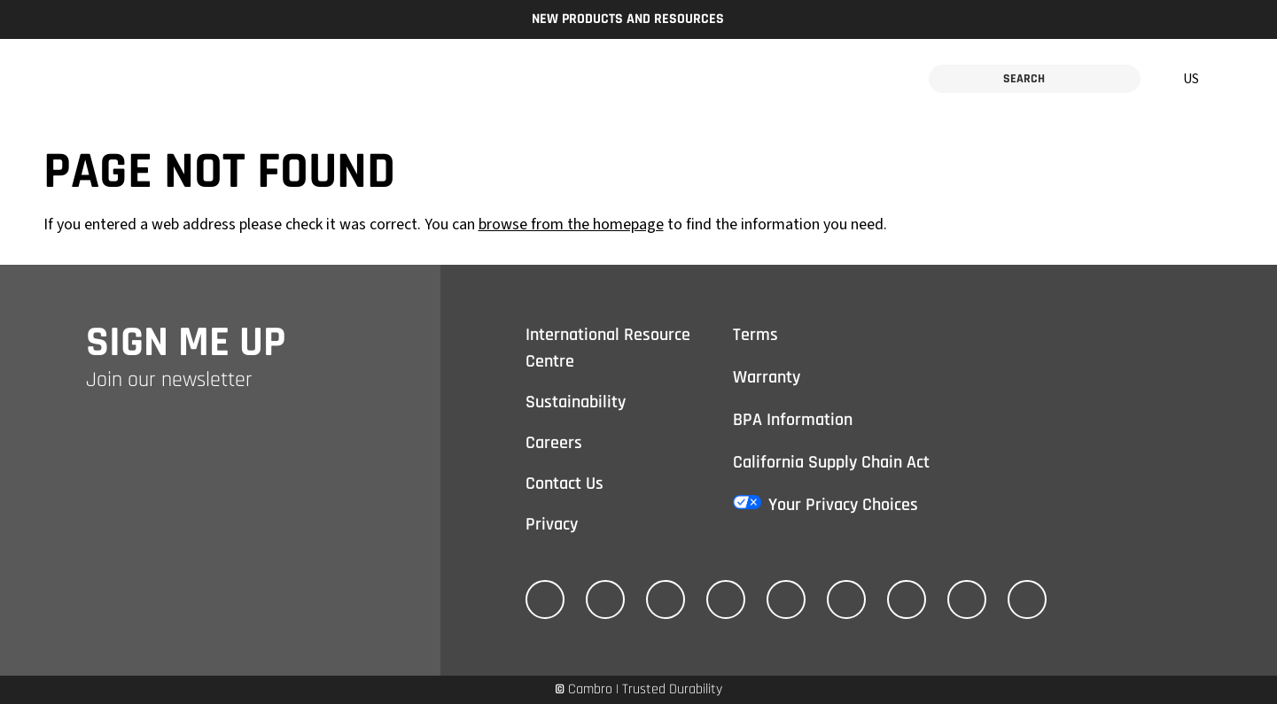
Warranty (766, 377)
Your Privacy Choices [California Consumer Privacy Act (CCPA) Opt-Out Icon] (843, 504)
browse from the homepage (571, 224)
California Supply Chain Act (831, 462)
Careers (554, 442)
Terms (755, 334)
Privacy (552, 524)
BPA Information (793, 419)
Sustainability (576, 402)
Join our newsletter (169, 380)
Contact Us (564, 483)
